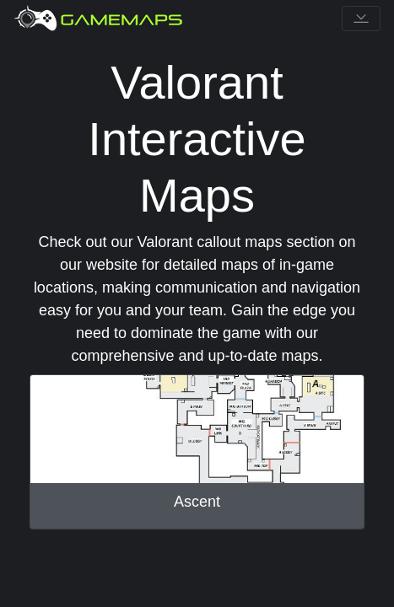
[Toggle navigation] (361, 18)
